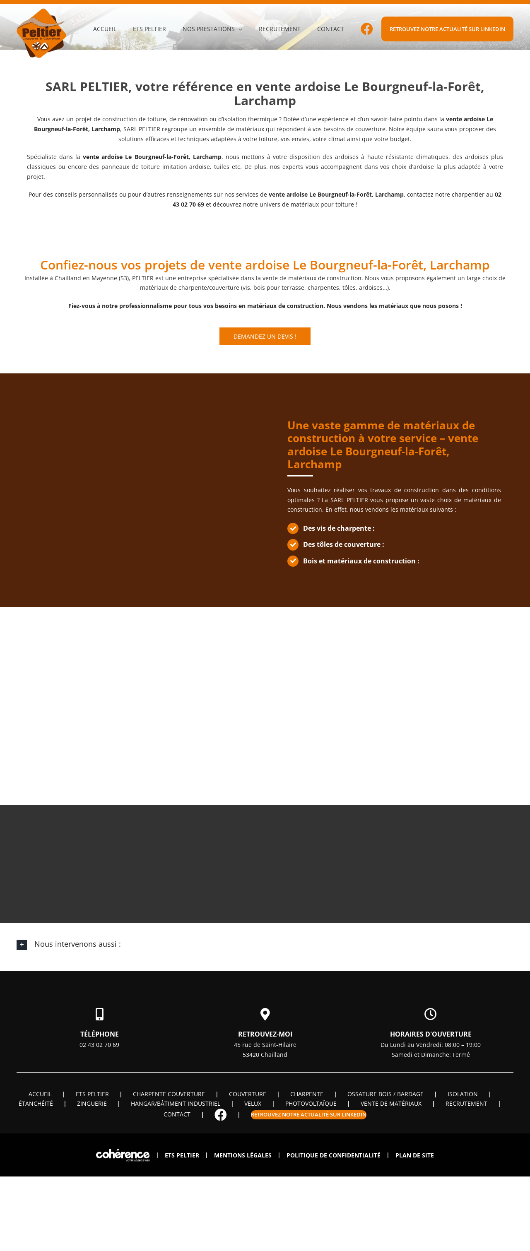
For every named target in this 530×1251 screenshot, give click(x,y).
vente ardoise (103, 157)
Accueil (40, 1094)
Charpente (306, 1094)
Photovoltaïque (311, 1103)
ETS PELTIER (92, 1094)
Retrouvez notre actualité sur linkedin (308, 1114)
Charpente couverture (169, 1094)
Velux (252, 1103)
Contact (177, 1114)
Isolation (463, 1094)
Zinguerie (92, 1103)
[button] (265, 944)
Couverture (247, 1094)
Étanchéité (36, 1103)
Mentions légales (243, 1155)
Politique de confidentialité (334, 1155)
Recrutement (466, 1103)
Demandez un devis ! (265, 336)
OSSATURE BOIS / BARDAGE (385, 1094)
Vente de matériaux (391, 1103)
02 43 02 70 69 (99, 1045)
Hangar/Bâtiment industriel (175, 1103)
